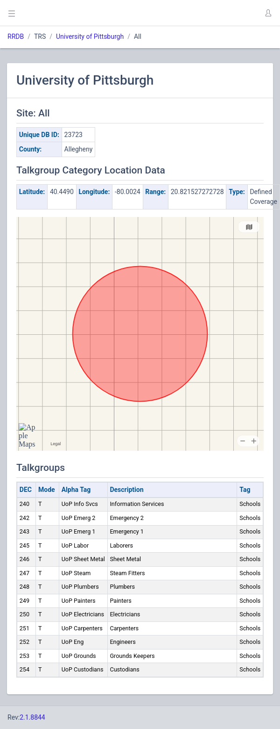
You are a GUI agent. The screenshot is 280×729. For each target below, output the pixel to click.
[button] (268, 13)
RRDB (15, 36)
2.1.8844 (32, 717)
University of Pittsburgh (90, 36)
